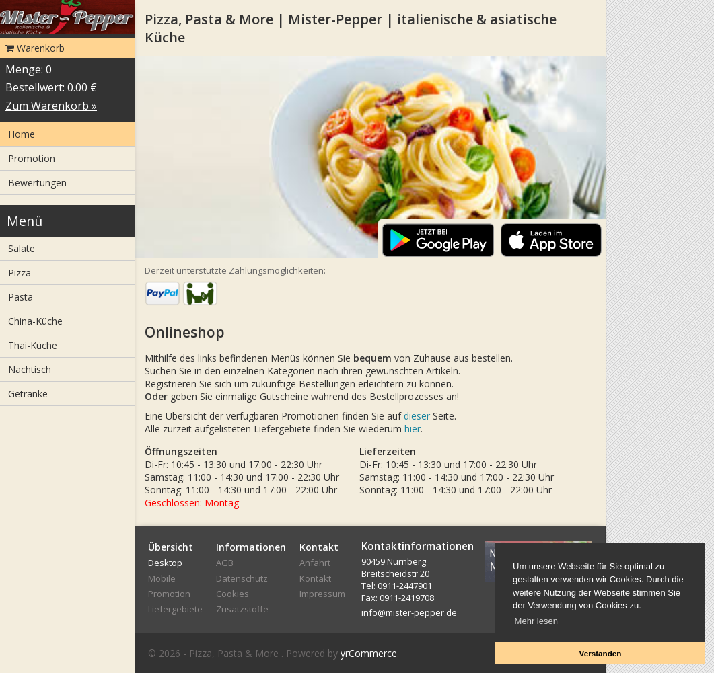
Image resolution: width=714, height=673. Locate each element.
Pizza (19, 272)
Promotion (31, 158)
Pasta (20, 296)
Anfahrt (314, 563)
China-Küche (35, 321)
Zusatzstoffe (242, 609)
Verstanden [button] (600, 653)
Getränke (28, 393)
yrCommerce (369, 653)
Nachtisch (29, 369)
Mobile (162, 578)
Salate (21, 248)
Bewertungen (37, 182)
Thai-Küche (32, 345)
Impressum (322, 594)
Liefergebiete (175, 609)
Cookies (232, 594)
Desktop (165, 563)
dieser (417, 415)
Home (21, 134)
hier (412, 428)
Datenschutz (242, 578)
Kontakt (315, 578)
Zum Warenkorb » (51, 105)
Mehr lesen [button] (536, 621)
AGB (225, 563)
